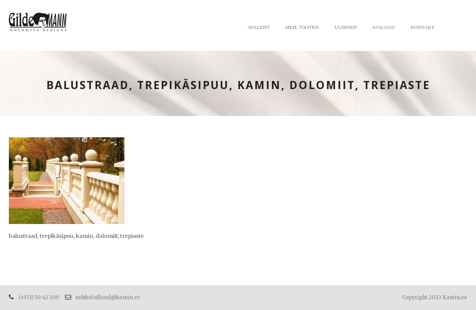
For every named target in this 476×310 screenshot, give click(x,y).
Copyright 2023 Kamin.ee (434, 297)
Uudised (346, 27)
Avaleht (259, 27)
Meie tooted (302, 27)
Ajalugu (383, 27)
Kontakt (422, 27)
